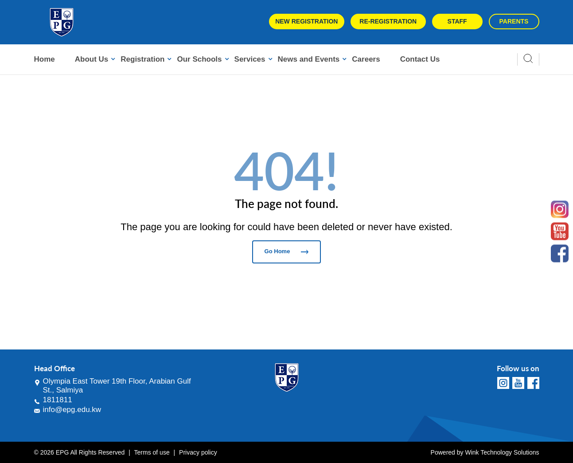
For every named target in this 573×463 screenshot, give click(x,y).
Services (249, 59)
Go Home (287, 251)
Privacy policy (198, 452)
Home (44, 59)
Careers (366, 59)
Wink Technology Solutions (502, 452)
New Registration (306, 21)
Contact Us (420, 59)
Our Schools (199, 59)
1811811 (57, 400)
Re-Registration (388, 21)
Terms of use (152, 452)
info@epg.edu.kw (72, 409)
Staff (457, 21)
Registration (142, 59)
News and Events (309, 59)
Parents (514, 21)
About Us (92, 59)
